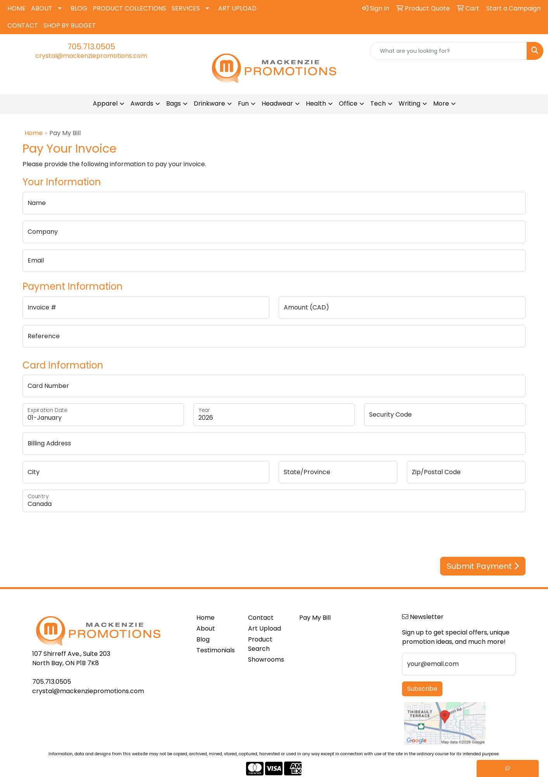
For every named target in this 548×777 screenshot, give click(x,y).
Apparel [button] (105, 103)
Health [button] (316, 103)
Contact (261, 617)
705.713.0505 (91, 46)
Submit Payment (483, 566)
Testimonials (215, 650)
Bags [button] (173, 103)
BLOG (79, 8)
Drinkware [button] (209, 103)
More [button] (441, 103)
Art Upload (264, 628)
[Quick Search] (448, 51)
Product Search (260, 644)
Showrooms (266, 659)
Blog (203, 639)
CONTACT (22, 25)
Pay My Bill (315, 617)
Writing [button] (409, 103)
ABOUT (41, 8)
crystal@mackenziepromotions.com (91, 55)
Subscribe (422, 688)
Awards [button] (141, 103)
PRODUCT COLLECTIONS (129, 8)
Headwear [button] (277, 103)
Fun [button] (243, 103)
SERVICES (186, 8)
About (205, 628)
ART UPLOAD (237, 8)
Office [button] (348, 103)
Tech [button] (378, 103)
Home (33, 133)
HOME (16, 8)
